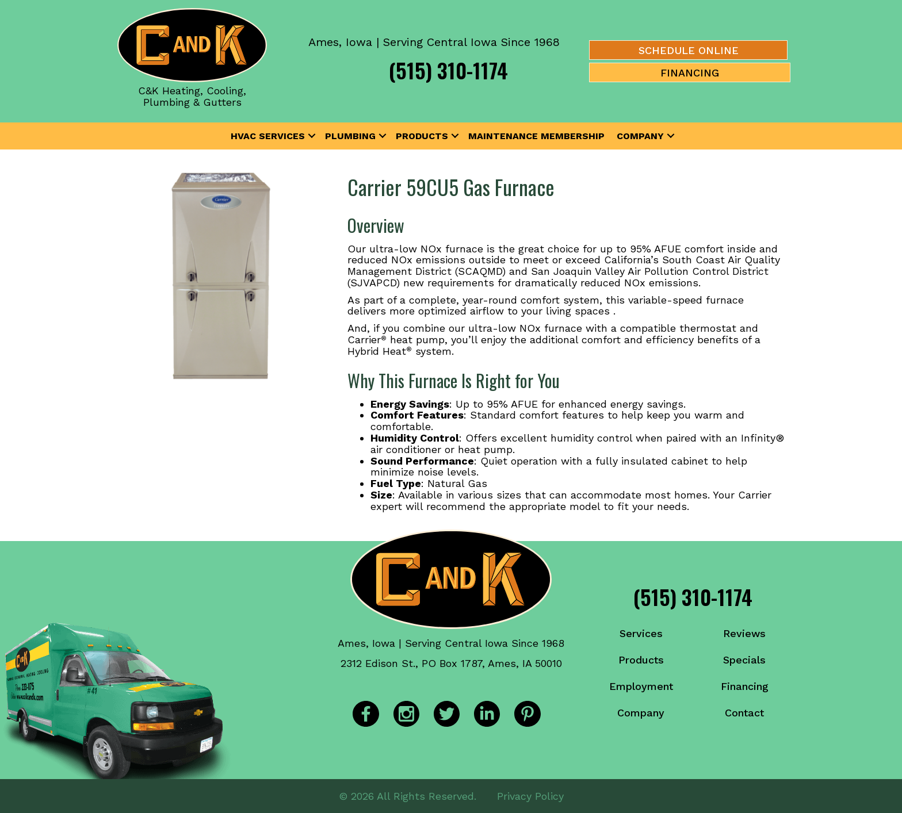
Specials (744, 660)
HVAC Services (268, 136)
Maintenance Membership (536, 136)
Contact (744, 713)
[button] (312, 136)
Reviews (744, 633)
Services (641, 633)
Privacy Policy (530, 795)
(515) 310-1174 (448, 70)
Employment (641, 686)
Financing (745, 686)
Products (422, 136)
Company (640, 136)
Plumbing (350, 136)
